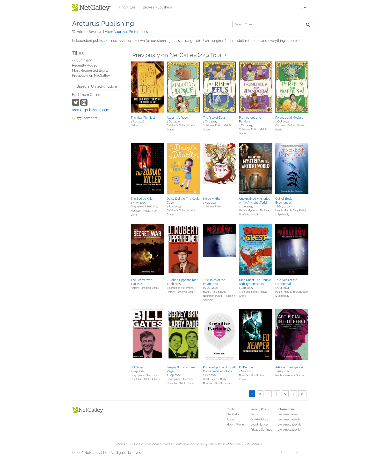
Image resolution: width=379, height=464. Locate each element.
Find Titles (127, 7)
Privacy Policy (259, 409)
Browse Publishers (157, 7)
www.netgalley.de (289, 424)
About (231, 419)
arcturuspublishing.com (90, 110)
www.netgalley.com (291, 414)
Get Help (233, 414)
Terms (254, 414)
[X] (297, 453)
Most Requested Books (90, 70)
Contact (232, 409)
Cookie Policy (259, 419)
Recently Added (85, 65)
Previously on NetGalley (91, 75)
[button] (74, 31)
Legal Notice (259, 424)
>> (302, 394)
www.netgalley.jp (289, 429)
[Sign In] (304, 7)
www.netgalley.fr (289, 419)
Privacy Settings (261, 429)
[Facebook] (281, 453)
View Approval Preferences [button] (126, 32)
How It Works (236, 424)
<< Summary (82, 60)
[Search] (266, 24)
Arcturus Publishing (103, 24)
